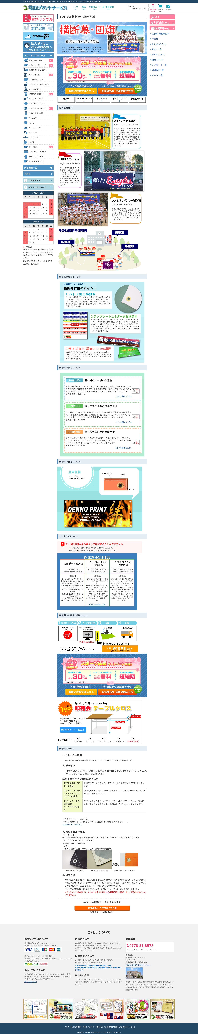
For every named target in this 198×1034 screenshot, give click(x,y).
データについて (159, 63)
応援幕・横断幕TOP (161, 42)
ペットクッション (41, 74)
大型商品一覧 (31, 167)
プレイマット (41, 147)
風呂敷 (31, 142)
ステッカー (33, 132)
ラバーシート (34, 137)
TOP (55, 1026)
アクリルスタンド (35, 89)
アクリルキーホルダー (37, 98)
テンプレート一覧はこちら (97, 604)
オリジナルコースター (37, 103)
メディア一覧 (158, 83)
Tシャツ (31, 122)
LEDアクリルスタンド (41, 94)
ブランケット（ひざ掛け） (41, 65)
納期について (158, 68)
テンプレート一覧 (160, 73)
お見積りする (162, 28)
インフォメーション (37, 187)
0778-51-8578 (142, 946)
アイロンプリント (35, 127)
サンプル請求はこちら (123, 396)
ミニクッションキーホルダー (39, 84)
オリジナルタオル (41, 60)
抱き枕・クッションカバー (38, 70)
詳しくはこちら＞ (31, 981)
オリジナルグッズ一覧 (34, 55)
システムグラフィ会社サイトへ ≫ (138, 965)
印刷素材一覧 (158, 78)
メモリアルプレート (36, 156)
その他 (27, 173)
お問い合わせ (168, 10)
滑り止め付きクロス (36, 161)
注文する (162, 18)
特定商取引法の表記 (121, 1026)
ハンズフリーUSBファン (41, 108)
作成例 (155, 47)
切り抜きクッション (36, 79)
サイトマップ (140, 1026)
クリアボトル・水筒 (36, 113)
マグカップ (33, 118)
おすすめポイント (160, 52)
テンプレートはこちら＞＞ (73, 824)
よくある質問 (67, 1026)
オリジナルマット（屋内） (38, 151)
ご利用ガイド (34, 180)
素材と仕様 (157, 57)
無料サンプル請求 (100, 1026)
